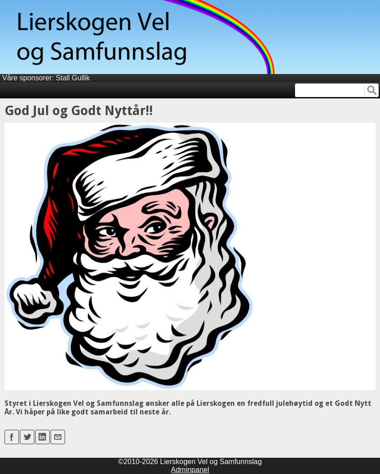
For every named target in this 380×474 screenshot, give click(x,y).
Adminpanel (190, 470)
